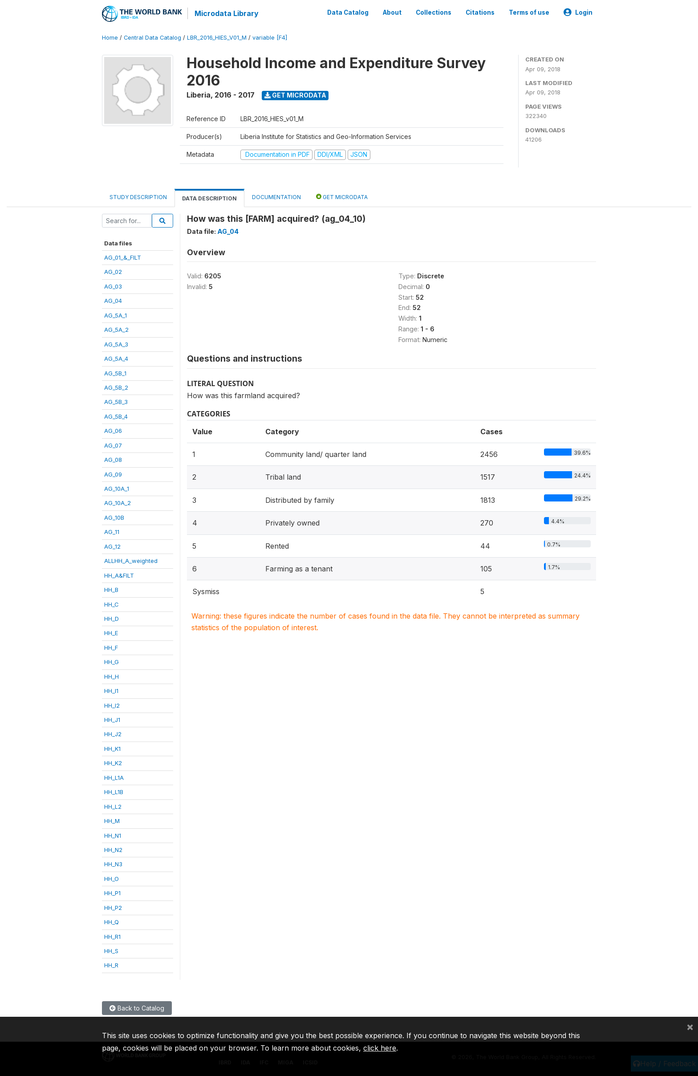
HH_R (111, 965)
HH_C (111, 604)
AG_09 (113, 474)
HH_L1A (114, 777)
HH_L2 (113, 806)
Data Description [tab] (209, 198)
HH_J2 (113, 734)
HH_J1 (112, 719)
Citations (480, 12)
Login (578, 12)
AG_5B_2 (116, 387)
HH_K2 (113, 762)
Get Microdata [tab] (342, 196)
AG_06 (113, 430)
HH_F (111, 647)
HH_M (112, 820)
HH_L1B (113, 791)
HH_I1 (111, 690)
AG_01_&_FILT (122, 257)
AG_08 (113, 459)
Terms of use (529, 12)
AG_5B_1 (115, 373)
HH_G (111, 661)
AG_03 (113, 286)
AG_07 (113, 445)
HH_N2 (113, 849)
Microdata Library (227, 13)
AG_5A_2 (116, 329)
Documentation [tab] (276, 197)
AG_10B (114, 517)
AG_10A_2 (117, 502)
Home (110, 37)
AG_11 (111, 531)
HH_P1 (112, 893)
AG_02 (113, 271)
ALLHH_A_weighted (131, 560)
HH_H (111, 676)
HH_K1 (112, 748)
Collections (433, 12)
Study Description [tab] (138, 197)
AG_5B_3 (116, 401)
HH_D (111, 618)
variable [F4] (269, 37)
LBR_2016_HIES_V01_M (217, 37)
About (392, 12)
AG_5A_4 (116, 358)
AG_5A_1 (115, 315)
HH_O (111, 878)
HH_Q (111, 921)
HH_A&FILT (119, 575)
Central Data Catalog (152, 37)
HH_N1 (112, 835)
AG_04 (113, 300)
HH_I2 (112, 705)
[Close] (690, 1026)
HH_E (111, 632)
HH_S (111, 950)
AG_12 (112, 546)
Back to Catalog (137, 1008)
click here (379, 1047)
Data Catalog (348, 12)
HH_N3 (113, 864)
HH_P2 (113, 907)
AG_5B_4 (116, 416)
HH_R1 (112, 936)
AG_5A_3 (116, 344)
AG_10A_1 (116, 488)
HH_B (111, 589)
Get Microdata (295, 95)
